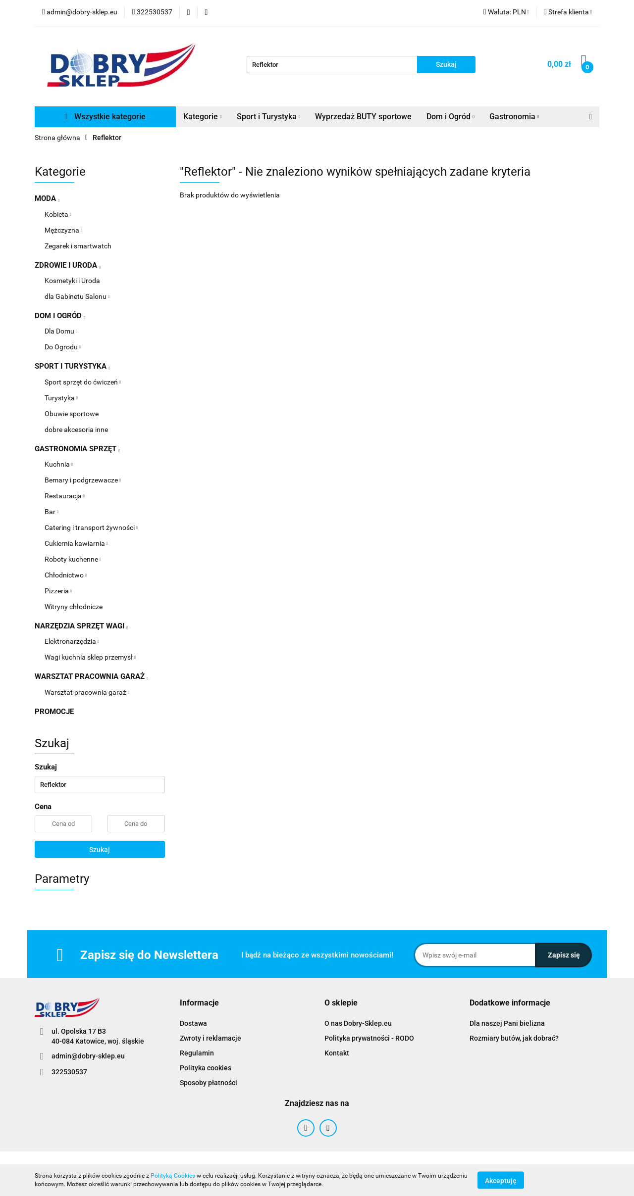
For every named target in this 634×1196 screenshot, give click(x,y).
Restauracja (65, 496)
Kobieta (58, 214)
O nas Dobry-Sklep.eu (358, 1023)
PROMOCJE (54, 711)
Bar (51, 512)
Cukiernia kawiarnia (76, 543)
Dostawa (193, 1023)
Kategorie (202, 116)
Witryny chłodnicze (74, 607)
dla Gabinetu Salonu (77, 296)
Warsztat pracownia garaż (87, 692)
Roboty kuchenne (73, 559)
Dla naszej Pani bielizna (507, 1023)
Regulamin (197, 1053)
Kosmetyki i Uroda (72, 281)
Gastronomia (514, 116)
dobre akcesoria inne (76, 429)
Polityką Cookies (173, 1175)
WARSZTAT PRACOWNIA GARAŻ (91, 676)
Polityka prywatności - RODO (369, 1038)
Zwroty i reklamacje (210, 1038)
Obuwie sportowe (72, 414)
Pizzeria (58, 591)
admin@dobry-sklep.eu (88, 1056)
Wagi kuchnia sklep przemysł (90, 657)
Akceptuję (501, 1180)
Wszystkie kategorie (105, 116)
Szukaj (99, 850)
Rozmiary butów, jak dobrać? (514, 1038)
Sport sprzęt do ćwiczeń (83, 382)
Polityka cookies (205, 1068)
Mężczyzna (63, 230)
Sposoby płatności (208, 1083)
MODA (47, 198)
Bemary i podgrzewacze (83, 480)
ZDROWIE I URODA (68, 265)
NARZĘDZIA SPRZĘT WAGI (81, 626)
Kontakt (336, 1053)
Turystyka (61, 398)
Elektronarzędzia (72, 641)
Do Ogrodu (63, 347)
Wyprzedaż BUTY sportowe (363, 116)
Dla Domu (61, 331)
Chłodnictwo (66, 575)
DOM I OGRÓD (60, 315)
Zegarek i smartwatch (78, 246)
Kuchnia (59, 464)
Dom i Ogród (450, 116)
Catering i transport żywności (91, 527)
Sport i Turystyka (269, 116)
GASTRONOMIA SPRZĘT (77, 448)
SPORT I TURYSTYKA (72, 366)
